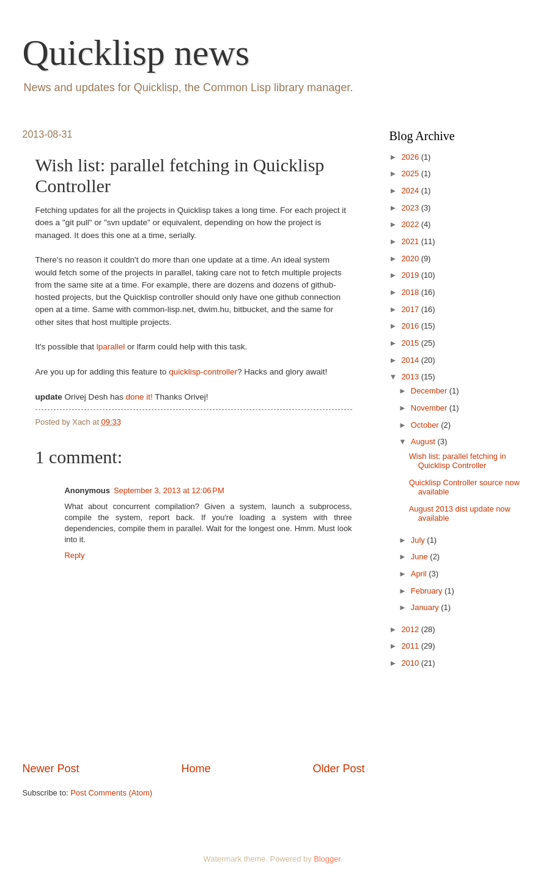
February (428, 590)
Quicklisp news (136, 52)
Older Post (338, 768)
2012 (411, 629)
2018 (411, 292)
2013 (411, 376)
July (419, 540)
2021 (411, 241)
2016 (411, 325)
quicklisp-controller (203, 371)
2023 (411, 207)
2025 (411, 173)
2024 (411, 190)
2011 (411, 645)
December (430, 390)
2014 (411, 360)
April (420, 573)
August (424, 441)
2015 (411, 343)
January (426, 607)
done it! (138, 396)
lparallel (111, 346)
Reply (75, 555)
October (426, 425)
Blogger (327, 858)
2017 (411, 309)
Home (195, 768)
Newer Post (51, 768)
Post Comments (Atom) (111, 792)
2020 (411, 258)
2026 (411, 157)
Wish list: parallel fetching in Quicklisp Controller (457, 461)
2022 (411, 224)
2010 (411, 663)
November (430, 407)
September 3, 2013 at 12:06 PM (169, 490)
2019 (411, 275)
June (420, 556)
